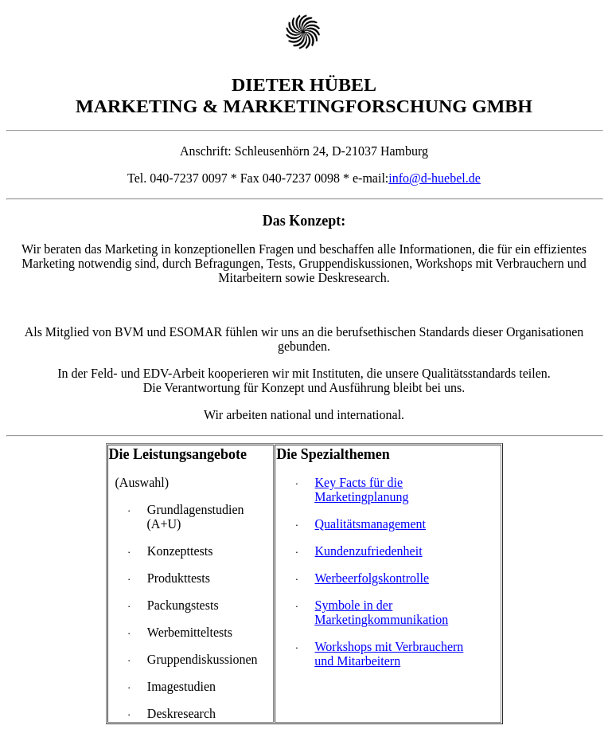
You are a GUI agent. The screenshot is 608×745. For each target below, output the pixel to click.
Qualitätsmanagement (371, 524)
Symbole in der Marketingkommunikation (381, 612)
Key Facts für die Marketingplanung (361, 490)
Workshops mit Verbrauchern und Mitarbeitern (388, 654)
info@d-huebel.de (434, 178)
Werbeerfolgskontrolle (372, 578)
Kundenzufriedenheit (369, 551)
